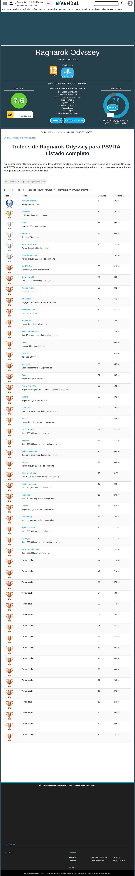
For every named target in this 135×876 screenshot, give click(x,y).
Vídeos (89, 132)
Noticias (17, 9)
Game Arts (72, 92)
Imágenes (80, 132)
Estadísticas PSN (74, 120)
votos (116, 121)
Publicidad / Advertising (98, 857)
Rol (75, 59)
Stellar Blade (32, 5)
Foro (78, 9)
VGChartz (72, 867)
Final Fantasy (38, 2)
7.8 (116, 99)
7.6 (18, 100)
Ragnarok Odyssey (67, 52)
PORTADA (6, 9)
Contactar (72, 860)
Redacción (72, 857)
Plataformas (107, 9)
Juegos (42, 9)
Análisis (26, 9)
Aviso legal (116, 857)
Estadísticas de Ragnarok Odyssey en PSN (25, 181)
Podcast (118, 9)
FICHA (43, 132)
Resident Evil (22, 5)
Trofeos (56, 120)
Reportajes (52, 9)
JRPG (70, 59)
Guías (34, 9)
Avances (62, 9)
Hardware (96, 9)
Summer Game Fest (24, 2)
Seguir (113, 108)
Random (86, 9)
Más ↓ (49, 3)
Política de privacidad (97, 860)
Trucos (71, 9)
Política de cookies (118, 860)
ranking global (121, 123)
